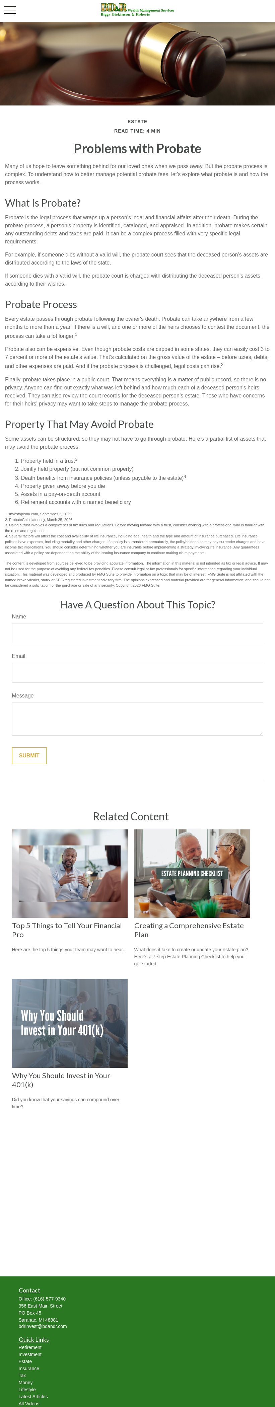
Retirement (30, 1347)
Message (23, 695)
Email (18, 656)
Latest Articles (33, 1396)
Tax (22, 1375)
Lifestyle (27, 1389)
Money (26, 1382)
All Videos (29, 1403)
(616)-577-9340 (49, 1299)
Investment (30, 1354)
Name (19, 616)
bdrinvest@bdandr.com (43, 1326)
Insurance (29, 1368)
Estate (25, 1361)
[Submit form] (29, 755)
